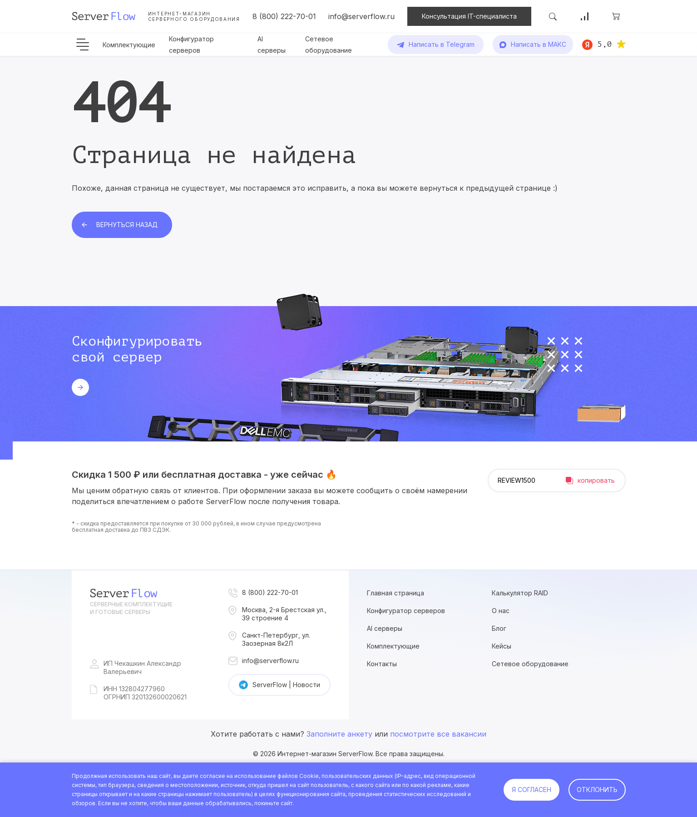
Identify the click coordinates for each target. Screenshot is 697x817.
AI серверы (384, 628)
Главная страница (395, 593)
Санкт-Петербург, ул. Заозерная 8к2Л (276, 639)
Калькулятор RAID (520, 593)
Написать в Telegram (442, 44)
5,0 (604, 44)
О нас (500, 610)
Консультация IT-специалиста (469, 16)
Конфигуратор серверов (406, 610)
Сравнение (584, 16)
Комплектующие (129, 45)
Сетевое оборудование (530, 664)
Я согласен (531, 789)
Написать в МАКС (538, 44)
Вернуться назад (127, 224)
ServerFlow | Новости (286, 684)
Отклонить (597, 789)
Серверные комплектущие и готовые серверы (131, 608)
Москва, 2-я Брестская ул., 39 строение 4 (284, 614)
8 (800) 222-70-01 (284, 16)
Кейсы (501, 646)
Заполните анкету (339, 733)
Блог (499, 628)
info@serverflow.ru (361, 16)
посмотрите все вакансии (438, 733)
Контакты (382, 664)
